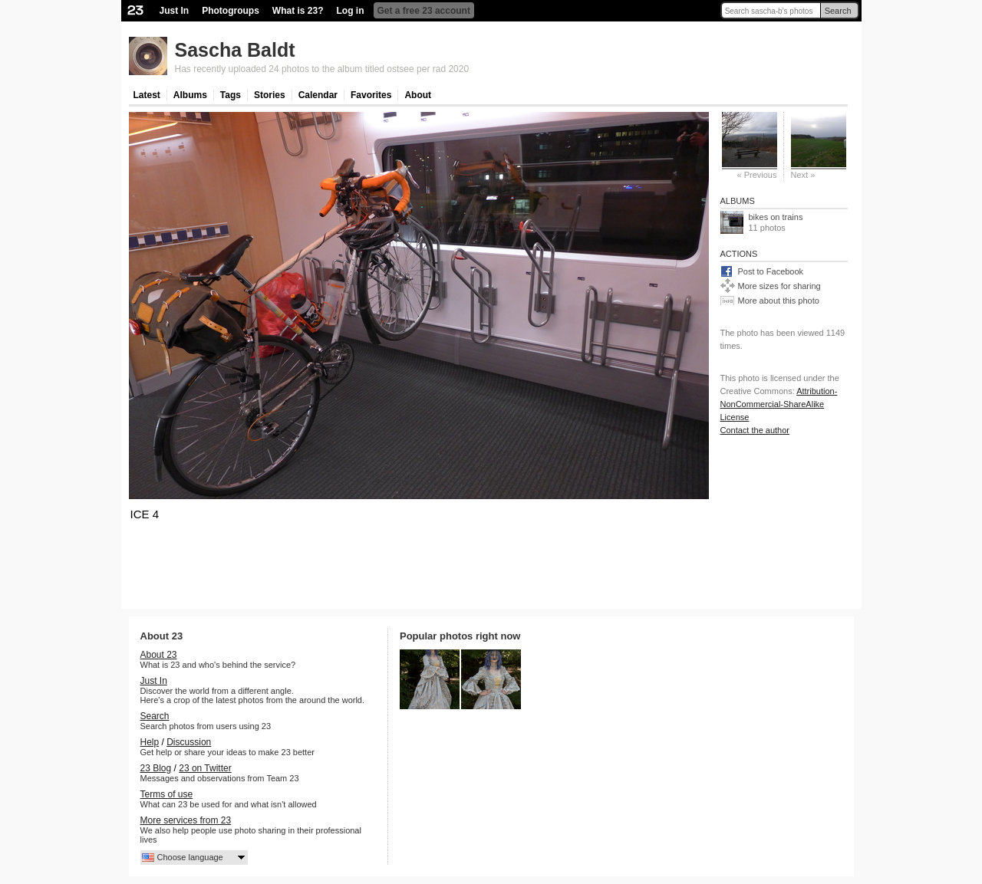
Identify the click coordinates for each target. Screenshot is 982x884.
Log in (350, 10)
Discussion (188, 742)
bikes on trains (776, 217)
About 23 (158, 654)
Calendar (318, 95)
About (417, 95)
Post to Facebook (771, 271)
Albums (190, 95)
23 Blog (156, 768)
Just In (174, 10)
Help (150, 742)
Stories (269, 95)
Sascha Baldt (235, 50)
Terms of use (166, 794)
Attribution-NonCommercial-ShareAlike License (779, 404)
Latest (146, 95)
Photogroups (230, 10)
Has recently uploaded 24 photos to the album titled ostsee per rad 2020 (322, 69)
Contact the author (755, 430)
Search (838, 10)
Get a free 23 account (423, 10)
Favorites (371, 95)
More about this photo (778, 300)
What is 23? (298, 10)
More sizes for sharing (779, 286)
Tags (230, 95)
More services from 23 (186, 820)
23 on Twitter (205, 768)
